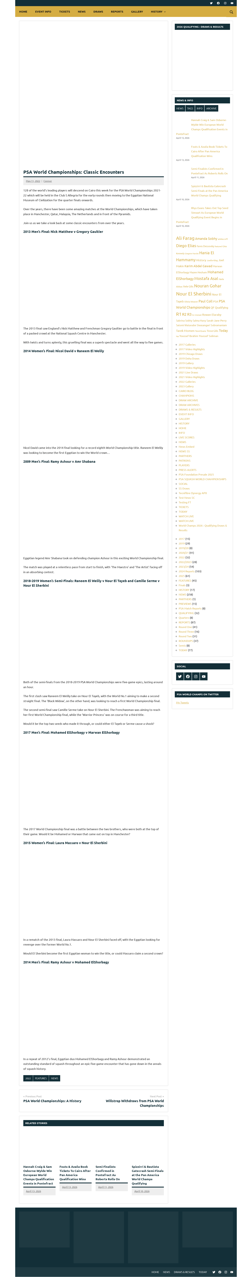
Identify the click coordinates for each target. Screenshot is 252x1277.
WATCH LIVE (186, 516)
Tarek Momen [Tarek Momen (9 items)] (185, 330)
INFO (200, 108)
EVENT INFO (43, 11)
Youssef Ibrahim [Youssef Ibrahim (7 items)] (188, 335)
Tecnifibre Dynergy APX (193, 493)
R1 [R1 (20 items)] (178, 314)
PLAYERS (184, 465)
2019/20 (184, 548)
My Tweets (182, 702)
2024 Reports (187, 571)
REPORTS (117, 11)
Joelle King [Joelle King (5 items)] (212, 260)
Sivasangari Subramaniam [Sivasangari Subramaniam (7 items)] (212, 325)
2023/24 (184, 566)
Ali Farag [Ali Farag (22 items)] (185, 238)
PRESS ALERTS (187, 469)
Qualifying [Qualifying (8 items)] (221, 307)
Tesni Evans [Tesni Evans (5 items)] (200, 330)
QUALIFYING (186, 613)
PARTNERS (185, 455)
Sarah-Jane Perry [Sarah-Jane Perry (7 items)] (217, 320)
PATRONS (184, 460)
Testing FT (185, 502)
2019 (182, 543)
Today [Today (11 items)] (223, 330)
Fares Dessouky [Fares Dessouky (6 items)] (205, 246)
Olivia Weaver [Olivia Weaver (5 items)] (191, 301)
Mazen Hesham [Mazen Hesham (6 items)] (198, 272)
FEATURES (41, 1078)
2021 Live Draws (188, 372)
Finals (182, 585)
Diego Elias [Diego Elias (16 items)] (186, 245)
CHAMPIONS (186, 395)
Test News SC (187, 497)
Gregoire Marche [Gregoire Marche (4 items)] (192, 253)
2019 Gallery (186, 363)
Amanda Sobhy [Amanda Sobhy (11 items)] (206, 238)
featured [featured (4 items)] (218, 246)
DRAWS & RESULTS (190, 409)
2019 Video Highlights (192, 367)
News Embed (186, 446)
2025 (182, 575)
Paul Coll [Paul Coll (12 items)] (205, 301)
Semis (182, 645)
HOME (23, 11)
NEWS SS (184, 451)
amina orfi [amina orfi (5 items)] (223, 239)
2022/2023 (185, 562)
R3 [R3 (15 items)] (189, 314)
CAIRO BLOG (186, 390)
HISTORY (158, 11)
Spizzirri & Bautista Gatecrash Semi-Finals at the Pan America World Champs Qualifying (148, 1175)
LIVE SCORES (186, 437)
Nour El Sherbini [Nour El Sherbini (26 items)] (193, 294)
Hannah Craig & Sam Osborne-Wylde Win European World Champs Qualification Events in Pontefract (38, 1175)
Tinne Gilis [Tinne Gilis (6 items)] (212, 330)
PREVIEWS (185, 603)
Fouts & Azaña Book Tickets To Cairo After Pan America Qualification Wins (209, 151)
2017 (182, 538)
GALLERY (137, 11)
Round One (185, 626)
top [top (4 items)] (177, 336)
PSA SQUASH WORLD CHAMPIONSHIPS (202, 479)
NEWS (81, 11)
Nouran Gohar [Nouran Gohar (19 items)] (207, 285)
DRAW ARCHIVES (189, 404)
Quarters (184, 617)
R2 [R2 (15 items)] (184, 314)
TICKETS (64, 11)
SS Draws (184, 488)
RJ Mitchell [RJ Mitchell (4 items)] (197, 315)
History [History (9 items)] (201, 260)
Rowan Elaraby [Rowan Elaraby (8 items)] (211, 314)
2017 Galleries (187, 344)
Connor (47, 180)
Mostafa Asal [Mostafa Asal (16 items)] (206, 278)
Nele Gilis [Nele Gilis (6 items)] (188, 286)
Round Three (186, 631)
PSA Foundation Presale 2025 (196, 474)
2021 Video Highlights (192, 377)
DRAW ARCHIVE (188, 400)
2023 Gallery (186, 386)
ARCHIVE (211, 108)
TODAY (183, 511)
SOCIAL (183, 483)
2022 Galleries (187, 381)
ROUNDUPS (186, 640)
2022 (28, 1078)
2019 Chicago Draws (191, 353)
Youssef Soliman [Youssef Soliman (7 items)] (208, 335)
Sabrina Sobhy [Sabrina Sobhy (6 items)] (184, 320)
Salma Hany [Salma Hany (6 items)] (199, 320)
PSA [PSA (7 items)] (215, 301)
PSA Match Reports (190, 608)
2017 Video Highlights (192, 349)
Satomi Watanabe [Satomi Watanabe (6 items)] (186, 325)
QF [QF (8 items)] (212, 307)
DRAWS (98, 11)
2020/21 (184, 552)
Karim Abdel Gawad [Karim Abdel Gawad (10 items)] (198, 266)
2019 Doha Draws (189, 358)
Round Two (185, 636)
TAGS (190, 108)
